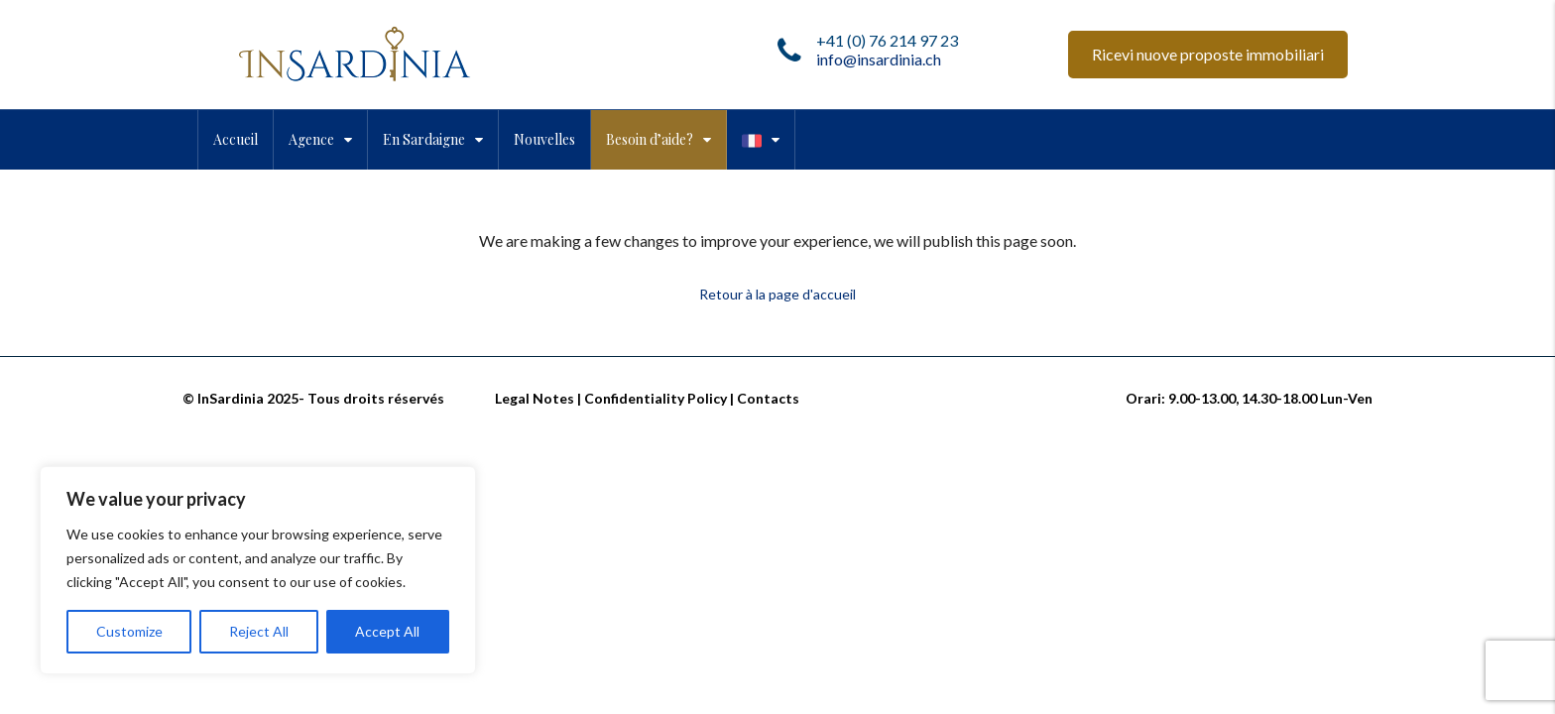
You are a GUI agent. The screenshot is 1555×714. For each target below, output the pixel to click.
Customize (129, 631)
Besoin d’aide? (649, 139)
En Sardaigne (424, 139)
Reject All (259, 631)
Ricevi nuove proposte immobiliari (1208, 54)
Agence (311, 139)
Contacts (768, 398)
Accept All (387, 631)
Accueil (235, 139)
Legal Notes (534, 398)
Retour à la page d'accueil (777, 294)
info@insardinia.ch (878, 59)
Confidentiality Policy (655, 398)
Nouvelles (544, 139)
